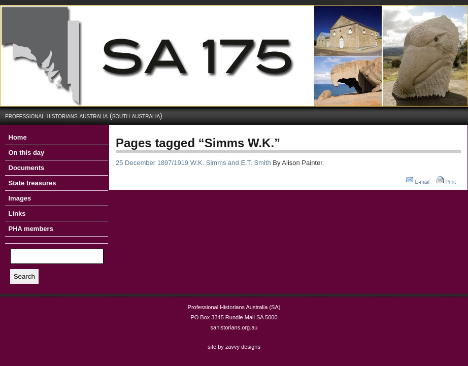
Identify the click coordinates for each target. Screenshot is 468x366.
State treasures (32, 183)
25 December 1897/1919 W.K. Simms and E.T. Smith (193, 163)
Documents (27, 168)
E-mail (422, 182)
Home (18, 137)
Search (24, 276)
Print (450, 182)
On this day (27, 152)
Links (17, 213)
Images (20, 198)
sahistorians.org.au (234, 327)
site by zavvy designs (234, 347)
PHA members (31, 228)
